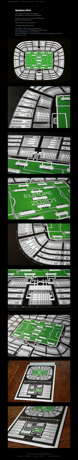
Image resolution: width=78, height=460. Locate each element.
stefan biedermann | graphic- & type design (20, 1)
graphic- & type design (24, 456)
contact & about (39, 1)
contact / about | (41, 456)
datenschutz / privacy (54, 456)
